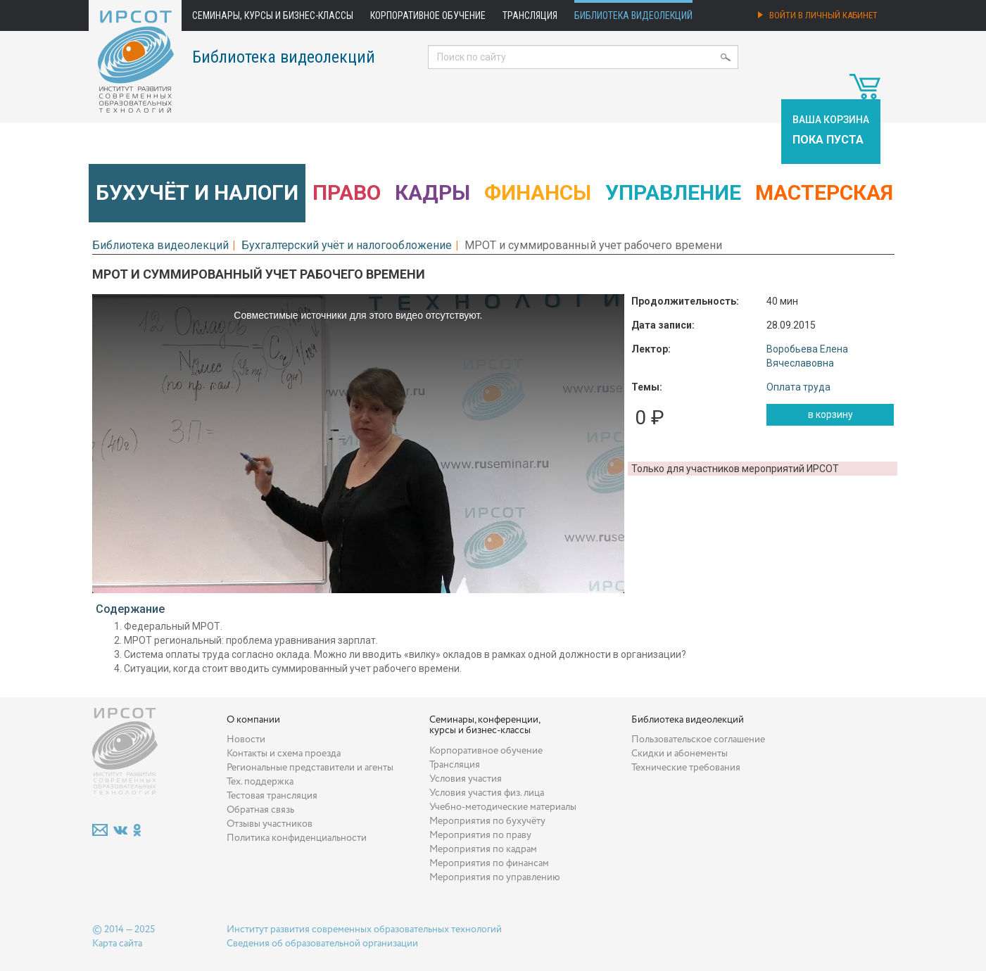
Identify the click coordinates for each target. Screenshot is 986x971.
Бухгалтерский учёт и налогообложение (346, 245)
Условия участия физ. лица (486, 793)
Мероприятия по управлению (494, 877)
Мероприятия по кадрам (483, 849)
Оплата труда (798, 387)
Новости (246, 739)
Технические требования (685, 768)
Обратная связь (260, 810)
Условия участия (465, 779)
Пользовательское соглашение (698, 739)
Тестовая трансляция (272, 796)
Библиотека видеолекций (633, 15)
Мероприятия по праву (480, 835)
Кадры (432, 192)
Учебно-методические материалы (502, 807)
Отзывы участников (269, 824)
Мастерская (824, 192)
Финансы (537, 192)
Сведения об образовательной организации (322, 944)
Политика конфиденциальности (297, 838)
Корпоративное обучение (428, 15)
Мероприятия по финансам (489, 863)
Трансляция (530, 15)
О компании (253, 720)
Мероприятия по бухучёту (487, 821)
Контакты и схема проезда (284, 754)
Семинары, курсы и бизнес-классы (272, 15)
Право (346, 192)
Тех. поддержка (260, 782)
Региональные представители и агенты (310, 768)
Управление (673, 192)
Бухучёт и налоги (197, 192)
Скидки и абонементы (679, 754)
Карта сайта (117, 944)
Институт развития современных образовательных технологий (364, 929)
